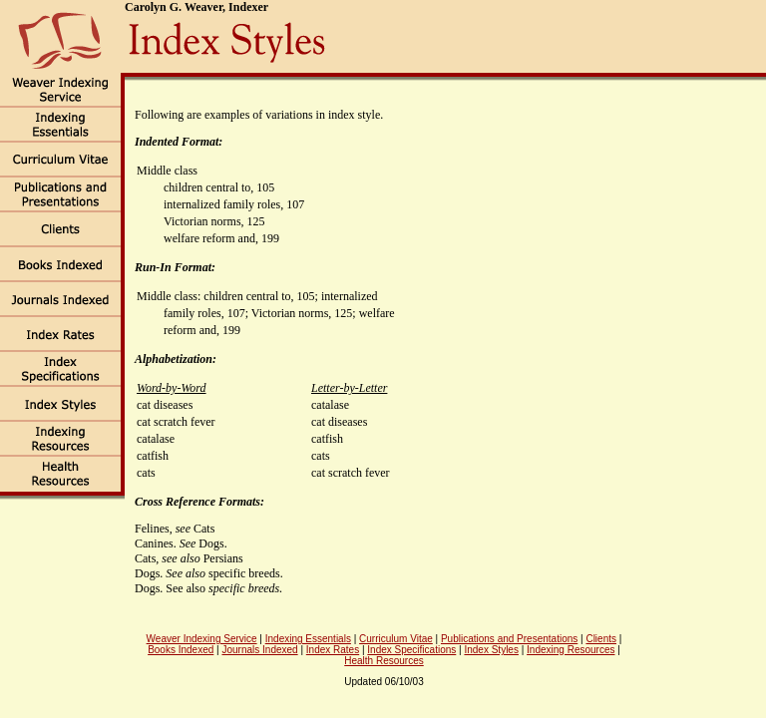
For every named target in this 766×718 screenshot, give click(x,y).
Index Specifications (411, 649)
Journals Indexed (259, 649)
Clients (600, 638)
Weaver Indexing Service (202, 638)
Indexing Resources (570, 649)
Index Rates (332, 649)
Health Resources (383, 660)
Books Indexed (180, 649)
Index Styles (491, 649)
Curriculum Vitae (396, 638)
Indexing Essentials (308, 638)
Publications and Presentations (509, 638)
